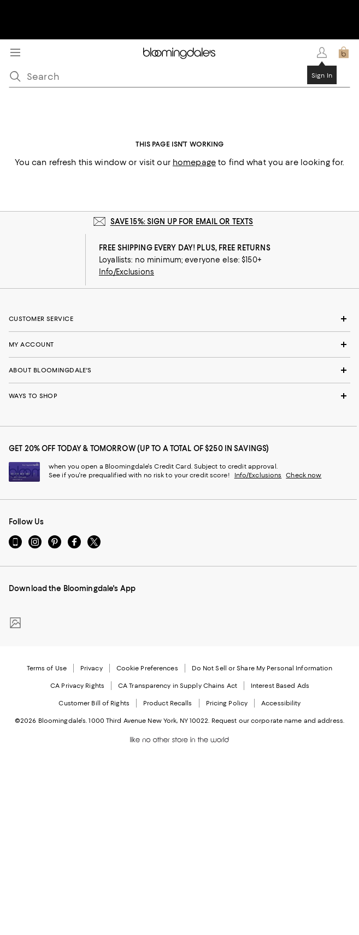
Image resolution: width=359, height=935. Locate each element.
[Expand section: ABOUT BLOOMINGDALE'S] (179, 370)
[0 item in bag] (343, 52)
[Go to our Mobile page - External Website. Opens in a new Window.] (15, 541)
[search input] (179, 76)
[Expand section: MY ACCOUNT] (179, 344)
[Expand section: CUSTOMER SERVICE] (179, 318)
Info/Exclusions (126, 271)
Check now (303, 475)
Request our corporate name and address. (277, 720)
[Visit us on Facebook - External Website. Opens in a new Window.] (74, 541)
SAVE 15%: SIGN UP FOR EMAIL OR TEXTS (182, 221)
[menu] (15, 52)
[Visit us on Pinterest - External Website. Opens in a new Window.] (54, 541)
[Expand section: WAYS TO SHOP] (179, 395)
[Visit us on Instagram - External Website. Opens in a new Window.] (35, 541)
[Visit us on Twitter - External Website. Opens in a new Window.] (94, 541)
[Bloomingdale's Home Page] (179, 52)
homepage (194, 162)
